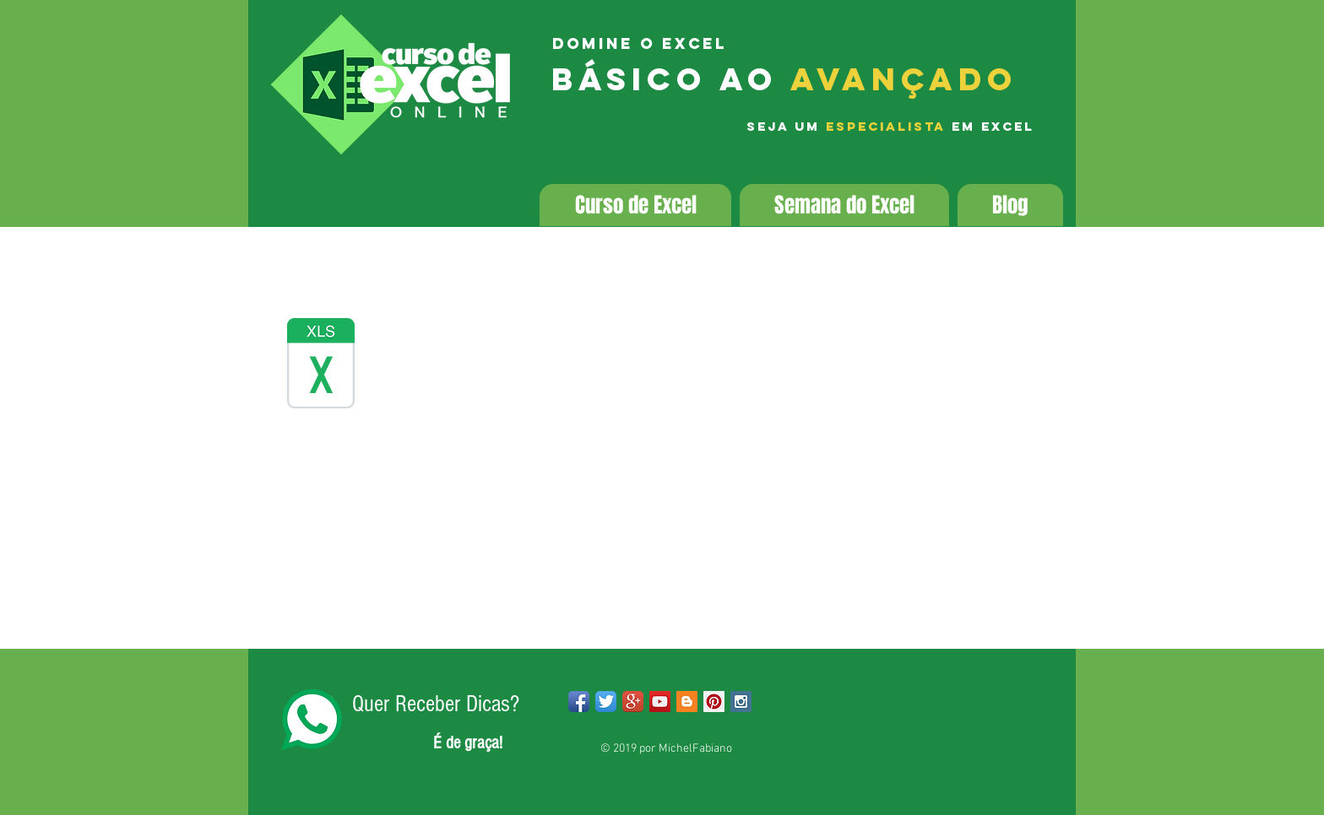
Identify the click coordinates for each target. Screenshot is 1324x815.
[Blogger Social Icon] (686, 701)
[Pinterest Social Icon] (713, 701)
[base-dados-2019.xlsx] (321, 365)
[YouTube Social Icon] (659, 701)
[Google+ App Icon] (632, 701)
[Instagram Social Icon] (741, 701)
